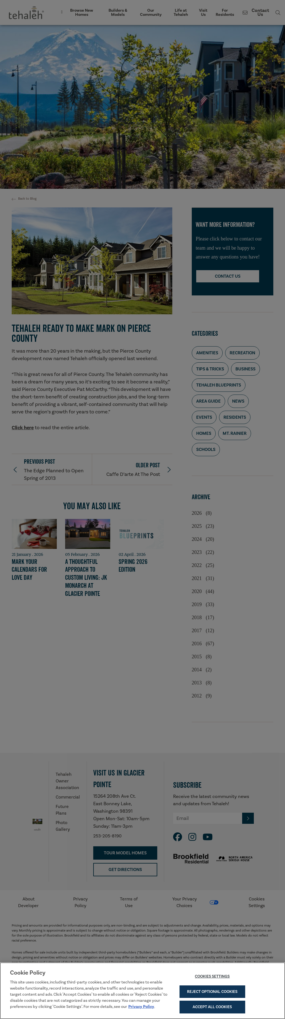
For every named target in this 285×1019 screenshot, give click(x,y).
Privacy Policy (141, 1007)
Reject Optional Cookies (212, 992)
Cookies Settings (212, 977)
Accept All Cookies (212, 1008)
